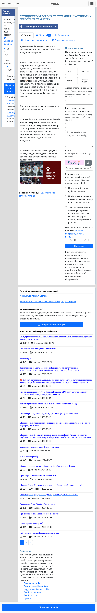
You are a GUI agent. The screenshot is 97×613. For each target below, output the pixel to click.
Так (74, 239)
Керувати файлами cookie (36, 589)
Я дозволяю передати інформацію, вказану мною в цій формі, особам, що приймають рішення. (79, 215)
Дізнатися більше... (8, 41)
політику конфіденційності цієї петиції (75, 233)
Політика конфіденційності (34, 40)
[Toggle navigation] (91, 3)
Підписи (43, 35)
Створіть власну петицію (51, 324)
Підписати (79, 246)
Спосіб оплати (7, 62)
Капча (68, 150)
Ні (88, 239)
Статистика (62, 35)
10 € (6, 55)
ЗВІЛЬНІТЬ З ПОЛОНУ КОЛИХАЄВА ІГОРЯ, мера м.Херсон (48, 301)
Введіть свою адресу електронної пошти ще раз (78, 110)
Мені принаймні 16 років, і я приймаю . (79, 232)
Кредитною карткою (12, 77)
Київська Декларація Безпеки (33, 296)
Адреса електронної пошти (78, 88)
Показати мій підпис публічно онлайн (78, 190)
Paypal (10, 69)
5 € (8, 49)
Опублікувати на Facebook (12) (38, 26)
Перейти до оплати (9, 88)
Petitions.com (10, 3)
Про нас (28, 598)
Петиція (26, 35)
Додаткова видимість (64, 40)
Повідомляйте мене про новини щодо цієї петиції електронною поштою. (80, 199)
